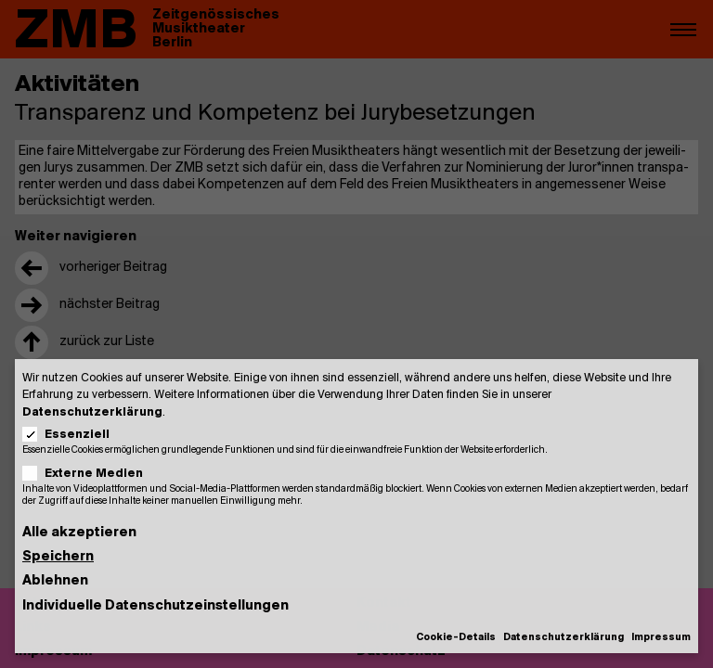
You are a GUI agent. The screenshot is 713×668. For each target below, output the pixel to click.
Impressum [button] (661, 638)
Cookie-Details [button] (456, 638)
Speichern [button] (58, 557)
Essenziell (72, 435)
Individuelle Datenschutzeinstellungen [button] (155, 606)
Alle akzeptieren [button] (79, 533)
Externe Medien (88, 474)
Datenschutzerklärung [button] (563, 638)
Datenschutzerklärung (92, 412)
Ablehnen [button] (55, 581)
